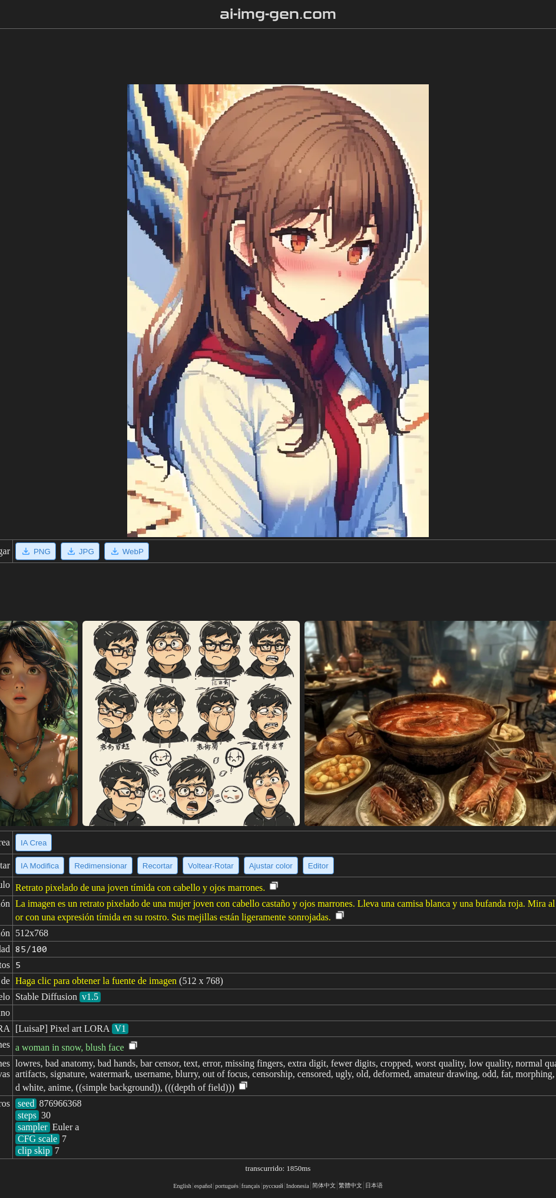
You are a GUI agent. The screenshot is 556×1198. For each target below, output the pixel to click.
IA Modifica (40, 865)
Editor (318, 865)
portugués (226, 1186)
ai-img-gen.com (278, 14)
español (203, 1186)
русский (273, 1186)
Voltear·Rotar (211, 865)
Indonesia (297, 1186)
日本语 (374, 1185)
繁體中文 (350, 1185)
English (182, 1186)
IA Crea (34, 842)
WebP (127, 551)
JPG (80, 551)
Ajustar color (271, 865)
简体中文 (324, 1185)
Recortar (158, 865)
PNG (36, 551)
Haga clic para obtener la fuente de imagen (96, 981)
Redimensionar (100, 865)
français (250, 1186)
